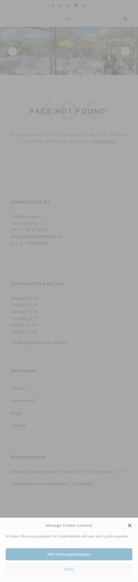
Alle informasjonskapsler (69, 554)
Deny (69, 569)
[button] (129, 525)
